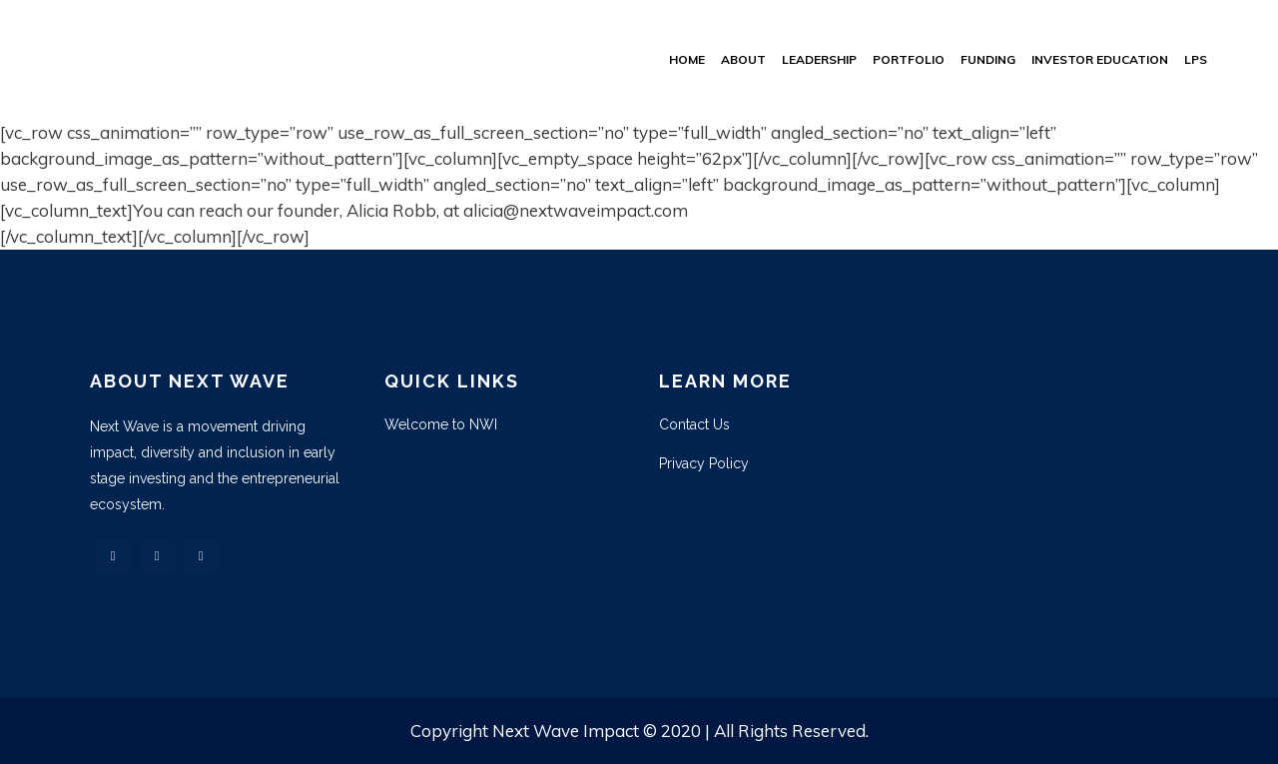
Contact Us (694, 424)
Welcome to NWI (440, 424)
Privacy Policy (704, 463)
